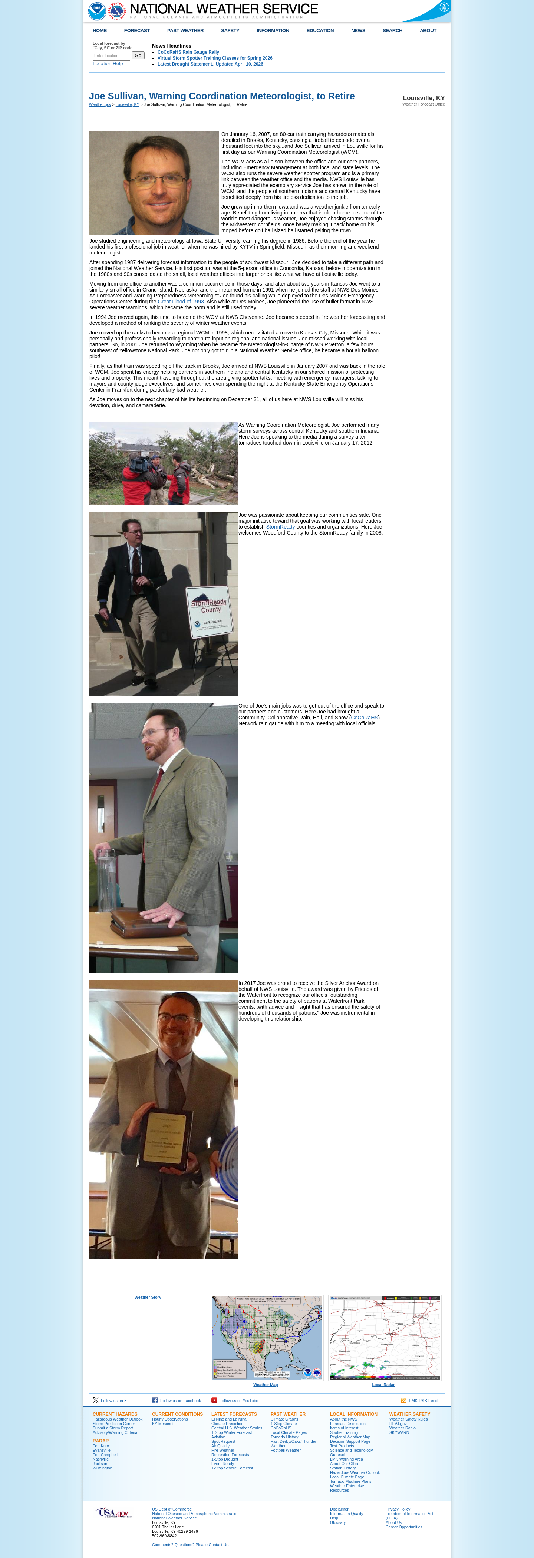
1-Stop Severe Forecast (232, 1468)
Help (334, 1518)
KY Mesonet (163, 1423)
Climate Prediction (227, 1423)
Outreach (338, 1454)
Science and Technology (351, 1450)
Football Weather (286, 1450)
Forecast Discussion (348, 1423)
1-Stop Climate (284, 1423)
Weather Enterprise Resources (347, 1488)
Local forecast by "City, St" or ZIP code (112, 45)
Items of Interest (344, 1428)
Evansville (102, 1450)
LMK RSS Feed (419, 1400)
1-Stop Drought (224, 1459)
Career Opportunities (404, 1527)
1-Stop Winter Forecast (231, 1432)
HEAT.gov (398, 1423)
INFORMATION (273, 30)
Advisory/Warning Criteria (115, 1432)
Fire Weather (222, 1450)
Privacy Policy (398, 1509)
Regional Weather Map (350, 1437)
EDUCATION (320, 30)
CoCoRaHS (364, 717)
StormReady (280, 527)
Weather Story (148, 1297)
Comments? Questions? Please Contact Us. (190, 1544)
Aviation (218, 1437)
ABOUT (428, 30)
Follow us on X (110, 1400)
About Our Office (344, 1463)
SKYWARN (399, 1432)
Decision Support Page (350, 1441)
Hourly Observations (170, 1419)
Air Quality (220, 1446)
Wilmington (102, 1468)
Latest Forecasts (234, 1414)
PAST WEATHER (185, 30)
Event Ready (222, 1463)
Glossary (338, 1522)
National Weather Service (174, 1518)
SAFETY (230, 30)
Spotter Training (344, 1432)
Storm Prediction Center (114, 1423)
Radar (101, 1441)
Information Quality (346, 1513)
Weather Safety (409, 1414)
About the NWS (343, 1419)
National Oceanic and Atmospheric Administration (195, 1513)
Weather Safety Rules (408, 1419)
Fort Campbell (105, 1454)
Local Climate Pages (289, 1432)
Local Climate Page (347, 1477)
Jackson (100, 1463)
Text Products (342, 1446)
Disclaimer (339, 1509)
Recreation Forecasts (230, 1454)
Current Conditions (177, 1414)
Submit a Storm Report (113, 1428)
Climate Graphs (284, 1419)
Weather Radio (402, 1428)
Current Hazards (115, 1414)
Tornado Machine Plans (350, 1481)
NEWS (358, 30)
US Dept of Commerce (172, 1509)
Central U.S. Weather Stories (236, 1428)
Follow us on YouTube (234, 1400)
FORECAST (137, 30)
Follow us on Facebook (176, 1400)
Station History (343, 1468)
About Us (394, 1522)
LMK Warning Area (346, 1459)
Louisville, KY (127, 104)
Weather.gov (100, 104)
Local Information (354, 1414)
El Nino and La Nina (229, 1419)
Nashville (101, 1459)
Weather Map (267, 1383)
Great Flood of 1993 (181, 301)
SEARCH (392, 30)
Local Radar (385, 1383)
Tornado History (285, 1437)
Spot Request (223, 1441)
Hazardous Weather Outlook (117, 1419)
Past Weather (288, 1414)
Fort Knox (101, 1446)
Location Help (108, 63)
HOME (100, 30)
